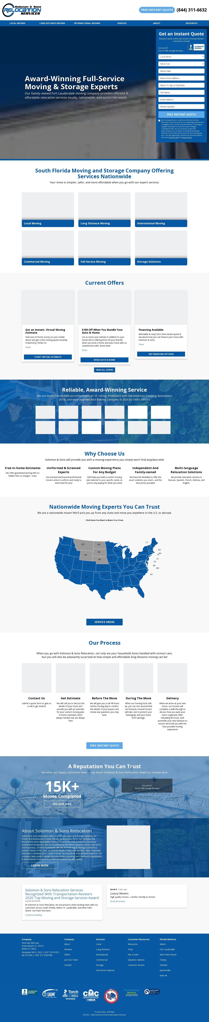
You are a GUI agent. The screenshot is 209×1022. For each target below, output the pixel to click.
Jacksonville (165, 970)
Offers (67, 954)
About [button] (156, 23)
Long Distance (103, 949)
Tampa (163, 959)
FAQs (130, 949)
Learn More (40, 865)
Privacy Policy (187, 137)
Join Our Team (71, 959)
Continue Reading (33, 915)
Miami (163, 944)
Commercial (101, 959)
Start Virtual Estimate (47, 357)
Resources (133, 944)
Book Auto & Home (104, 359)
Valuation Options (136, 959)
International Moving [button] (87, 23)
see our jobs (62, 804)
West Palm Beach (168, 954)
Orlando (163, 965)
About (67, 944)
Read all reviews (117, 901)
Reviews (68, 949)
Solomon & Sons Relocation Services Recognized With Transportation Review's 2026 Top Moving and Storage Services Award (62, 894)
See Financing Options (161, 354)
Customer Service (136, 965)
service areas (104, 622)
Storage (99, 965)
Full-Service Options (105, 970)
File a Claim (133, 954)
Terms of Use (173, 137)
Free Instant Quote (157, 10)
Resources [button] (191, 23)
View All (163, 975)
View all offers (104, 369)
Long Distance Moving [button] (52, 23)
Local (98, 944)
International (102, 954)
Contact (68, 965)
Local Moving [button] (17, 23)
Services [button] (122, 23)
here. (165, 772)
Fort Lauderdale (167, 949)
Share (28, 347)
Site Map (110, 1012)
